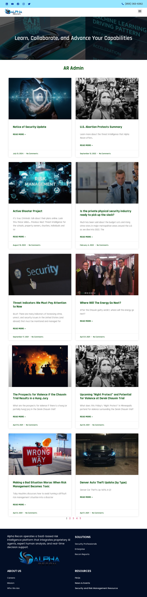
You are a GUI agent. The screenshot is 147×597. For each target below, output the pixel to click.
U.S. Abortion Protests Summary (101, 127)
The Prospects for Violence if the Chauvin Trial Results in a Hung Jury (39, 396)
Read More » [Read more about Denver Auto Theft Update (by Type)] (86, 497)
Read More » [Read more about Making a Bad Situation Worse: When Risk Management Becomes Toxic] (19, 504)
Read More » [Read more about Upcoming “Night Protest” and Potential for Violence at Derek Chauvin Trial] (86, 416)
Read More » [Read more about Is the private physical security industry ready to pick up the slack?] (86, 236)
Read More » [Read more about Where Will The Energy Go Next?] (86, 321)
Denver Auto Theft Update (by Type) (103, 483)
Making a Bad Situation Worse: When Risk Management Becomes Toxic (39, 484)
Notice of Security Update (29, 127)
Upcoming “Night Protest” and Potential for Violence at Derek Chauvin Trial (105, 396)
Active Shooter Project (27, 211)
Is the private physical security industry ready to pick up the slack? (105, 213)
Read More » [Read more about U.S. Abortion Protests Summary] (86, 145)
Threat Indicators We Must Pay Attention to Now (39, 305)
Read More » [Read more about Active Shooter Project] (19, 236)
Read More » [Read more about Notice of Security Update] (19, 134)
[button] (140, 11)
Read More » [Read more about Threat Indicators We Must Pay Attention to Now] (19, 328)
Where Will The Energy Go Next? (100, 303)
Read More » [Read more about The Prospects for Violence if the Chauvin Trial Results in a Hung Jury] (19, 416)
